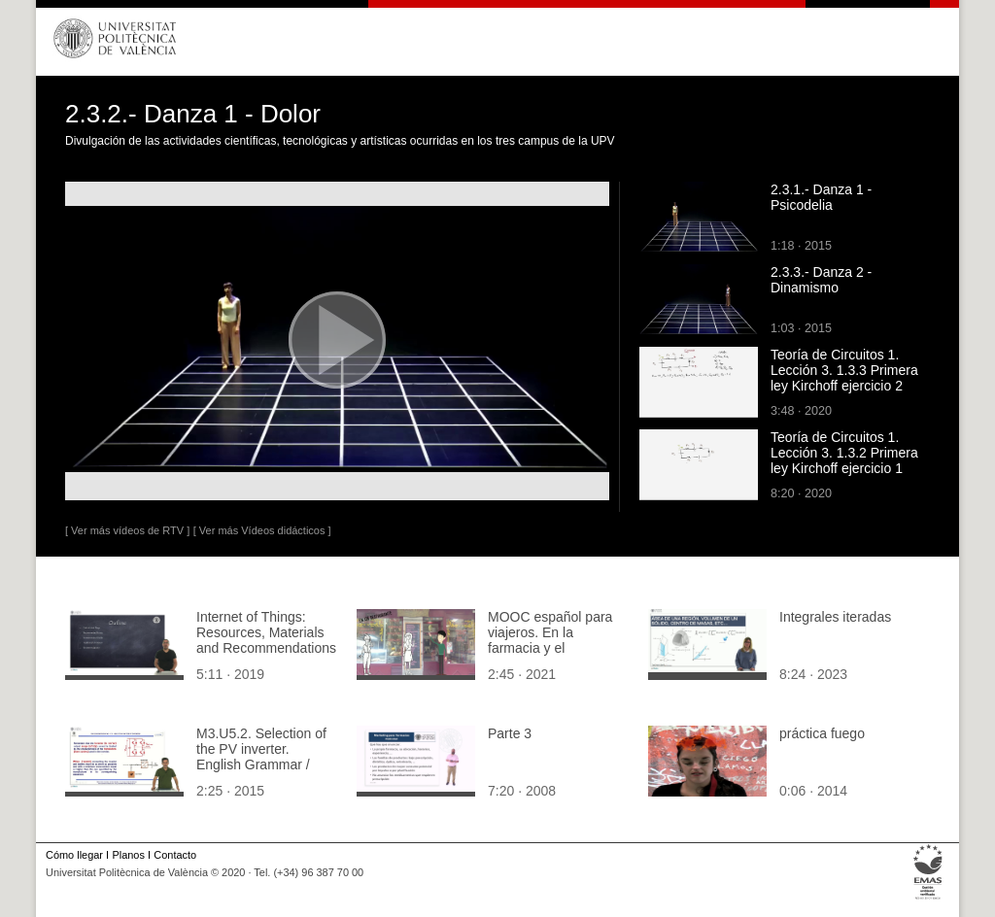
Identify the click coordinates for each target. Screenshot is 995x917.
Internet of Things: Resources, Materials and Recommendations (266, 632)
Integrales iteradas (835, 617)
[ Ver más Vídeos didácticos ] (262, 530)
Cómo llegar (74, 855)
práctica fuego (822, 733)
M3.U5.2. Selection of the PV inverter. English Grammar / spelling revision (261, 757)
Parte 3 (510, 733)
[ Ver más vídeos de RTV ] (127, 530)
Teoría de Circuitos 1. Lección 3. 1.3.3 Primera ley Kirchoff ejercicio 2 (844, 370)
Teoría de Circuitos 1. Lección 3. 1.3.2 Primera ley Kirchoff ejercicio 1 (844, 452)
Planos (128, 855)
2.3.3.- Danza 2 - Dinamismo (821, 279)
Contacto (175, 855)
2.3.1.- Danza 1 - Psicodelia (821, 197)
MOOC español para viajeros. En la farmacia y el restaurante (550, 640)
